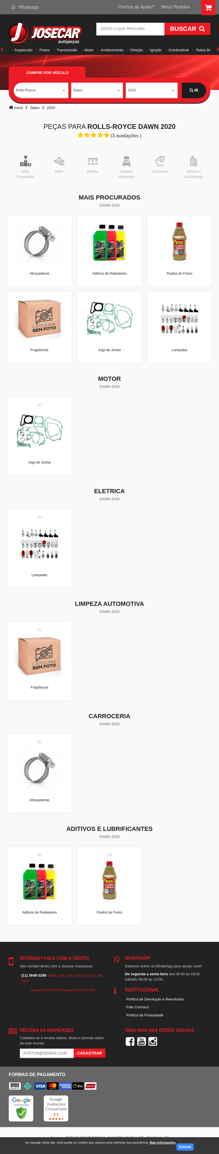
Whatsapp (25, 7)
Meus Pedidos (175, 6)
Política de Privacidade (144, 1015)
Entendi (185, 1147)
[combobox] (41, 90)
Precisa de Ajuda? (136, 6)
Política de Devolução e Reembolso (155, 999)
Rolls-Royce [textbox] (26, 90)
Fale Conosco (137, 1007)
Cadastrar (89, 1053)
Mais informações (163, 1142)
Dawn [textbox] (78, 90)
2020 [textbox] (132, 90)
